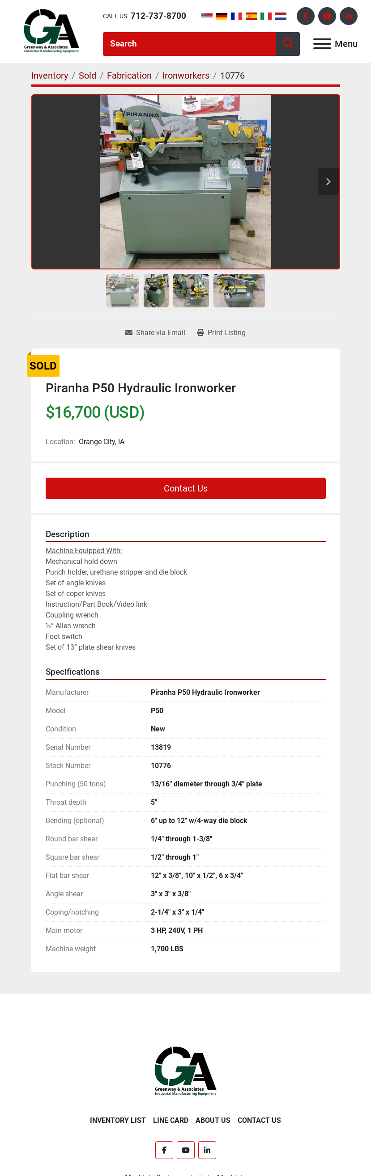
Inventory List (118, 1120)
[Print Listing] (221, 332)
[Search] (189, 44)
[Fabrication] (129, 75)
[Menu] (322, 43)
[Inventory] (49, 75)
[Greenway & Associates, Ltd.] (185, 1071)
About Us (213, 1120)
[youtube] (327, 16)
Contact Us (186, 488)
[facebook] (306, 16)
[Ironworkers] (185, 75)
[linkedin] (349, 16)
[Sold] (87, 75)
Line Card (170, 1120)
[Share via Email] (155, 332)
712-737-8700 (158, 16)
